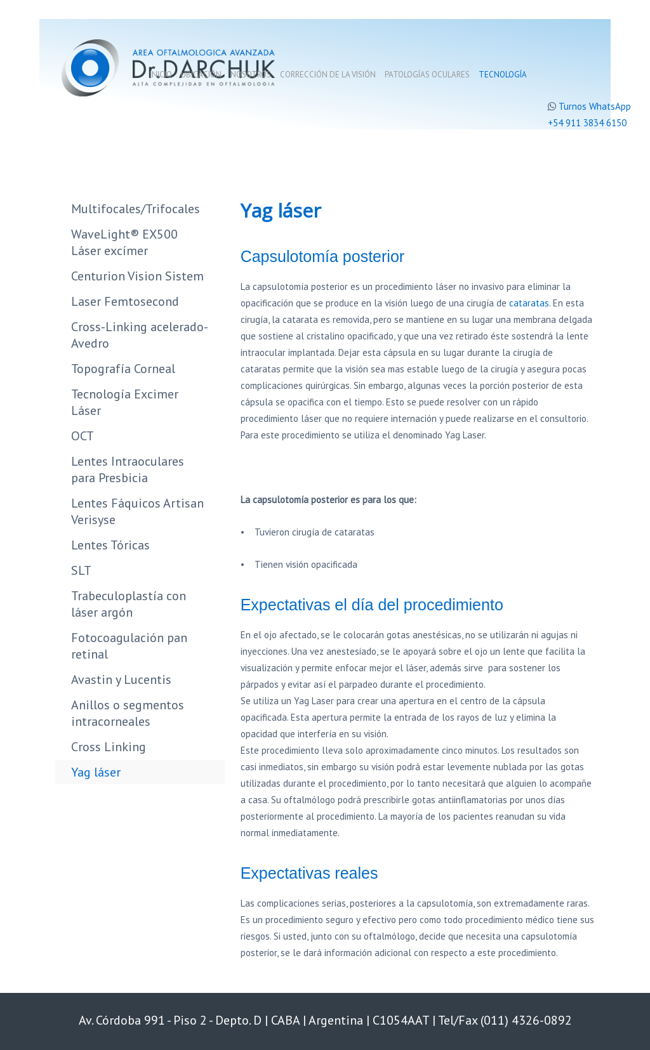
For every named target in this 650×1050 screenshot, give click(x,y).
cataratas (529, 303)
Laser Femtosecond (125, 301)
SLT (81, 570)
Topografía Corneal (123, 368)
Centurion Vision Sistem (137, 276)
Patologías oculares (427, 74)
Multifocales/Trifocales (135, 208)
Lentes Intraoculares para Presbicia (127, 469)
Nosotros (250, 74)
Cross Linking (108, 746)
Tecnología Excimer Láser (124, 402)
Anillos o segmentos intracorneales (127, 713)
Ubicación (201, 74)
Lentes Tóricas (110, 545)
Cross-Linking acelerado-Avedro (139, 334)
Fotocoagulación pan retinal (129, 645)
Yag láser (96, 772)
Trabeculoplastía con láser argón (128, 603)
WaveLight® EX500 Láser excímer (124, 242)
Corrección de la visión (328, 74)
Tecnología (503, 74)
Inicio (161, 74)
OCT (82, 436)
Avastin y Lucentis (121, 679)
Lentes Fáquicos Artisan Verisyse (137, 511)
